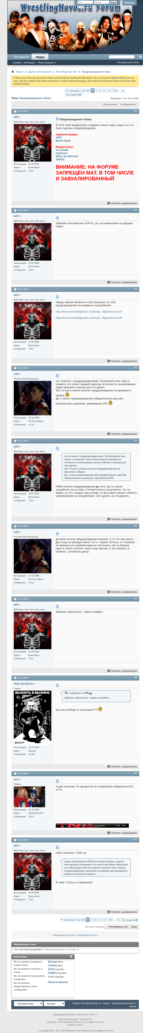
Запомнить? (86, 7)
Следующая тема (87, 934)
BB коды (53, 961)
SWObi (60, 159)
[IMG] (51, 969)
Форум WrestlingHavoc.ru (87, 1003)
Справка (17, 62)
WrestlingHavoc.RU (66, 71)
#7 (135, 598)
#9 (135, 773)
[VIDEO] (52, 972)
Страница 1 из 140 (79, 90)
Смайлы (53, 965)
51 (109, 90)
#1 (135, 110)
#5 (135, 440)
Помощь (129, 2)
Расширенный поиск (128, 62)
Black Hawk (63, 140)
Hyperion (61, 153)
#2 (135, 209)
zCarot (80, 1024)
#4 (135, 367)
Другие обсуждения (39, 71)
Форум (40, 57)
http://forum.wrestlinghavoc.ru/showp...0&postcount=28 (89, 317)
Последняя (73, 94)
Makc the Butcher (67, 156)
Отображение (127, 104)
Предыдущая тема (64, 934)
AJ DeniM (62, 150)
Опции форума (45, 62)
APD (58, 137)
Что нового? (21, 57)
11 (104, 90)
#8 (135, 677)
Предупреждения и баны (35, 98)
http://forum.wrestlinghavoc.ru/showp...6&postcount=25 (89, 311)
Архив (106, 1003)
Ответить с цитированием (122, 203)
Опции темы (109, 104)
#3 (135, 288)
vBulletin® (74, 1019)
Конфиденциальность (124, 1003)
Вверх (134, 926)
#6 (135, 525)
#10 (135, 839)
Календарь (29, 62)
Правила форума (58, 982)
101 (115, 90)
